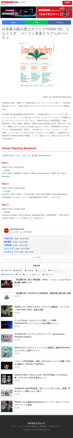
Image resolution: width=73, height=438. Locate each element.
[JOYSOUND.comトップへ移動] (67, 3)
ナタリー (11, 4)
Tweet (13, 22)
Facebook (59, 22)
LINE (36, 22)
